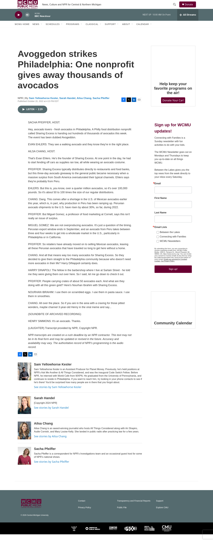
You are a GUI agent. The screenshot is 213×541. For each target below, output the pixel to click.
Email (158, 190)
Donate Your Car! (173, 107)
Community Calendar (173, 329)
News (36, 31)
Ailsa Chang (84, 104)
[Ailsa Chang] (24, 437)
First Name (161, 205)
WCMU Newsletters (170, 247)
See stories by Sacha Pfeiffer (51, 468)
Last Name (161, 219)
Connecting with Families (173, 243)
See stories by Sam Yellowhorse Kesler (58, 393)
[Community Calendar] (173, 310)
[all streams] (187, 21)
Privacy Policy (84, 514)
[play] (18, 21)
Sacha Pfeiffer (101, 104)
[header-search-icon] (176, 8)
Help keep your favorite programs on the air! (173, 95)
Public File (122, 514)
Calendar (142, 31)
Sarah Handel (67, 104)
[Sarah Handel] (24, 412)
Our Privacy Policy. (168, 268)
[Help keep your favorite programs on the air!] (173, 68)
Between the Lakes (170, 239)
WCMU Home (22, 31)
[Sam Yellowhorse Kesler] (24, 378)
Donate (190, 7)
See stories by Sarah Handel (51, 414)
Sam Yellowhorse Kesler (43, 104)
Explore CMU (162, 514)
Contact (81, 507)
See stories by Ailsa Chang (50, 443)
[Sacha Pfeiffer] (24, 462)
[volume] (27, 21)
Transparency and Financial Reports (133, 507)
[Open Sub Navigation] (41, 31)
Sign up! (173, 276)
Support (110, 31)
